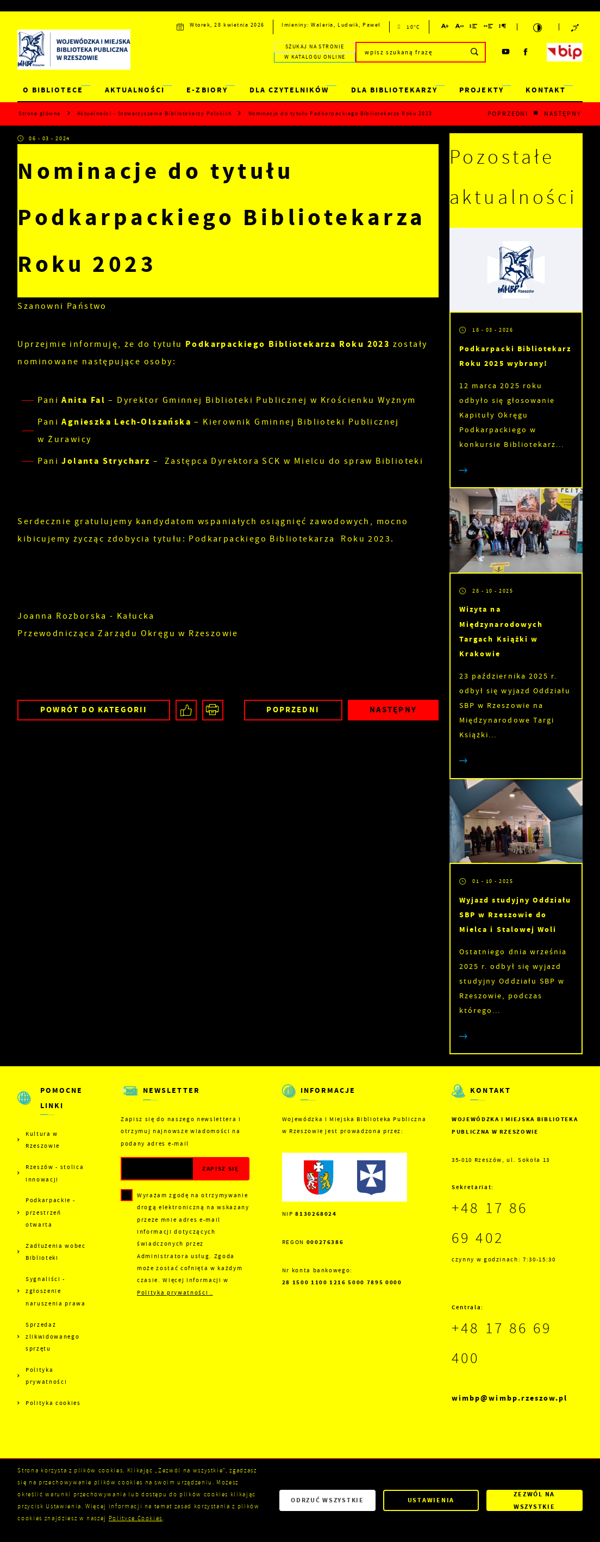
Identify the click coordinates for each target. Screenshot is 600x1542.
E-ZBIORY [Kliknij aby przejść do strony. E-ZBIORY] (206, 90)
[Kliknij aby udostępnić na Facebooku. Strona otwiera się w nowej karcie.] (186, 710)
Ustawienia (431, 1500)
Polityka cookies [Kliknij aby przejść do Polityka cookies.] (53, 1403)
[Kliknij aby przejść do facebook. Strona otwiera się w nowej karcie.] (526, 51)
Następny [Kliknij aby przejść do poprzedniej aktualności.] (563, 113)
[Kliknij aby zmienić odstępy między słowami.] (488, 28)
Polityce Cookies (135, 1518)
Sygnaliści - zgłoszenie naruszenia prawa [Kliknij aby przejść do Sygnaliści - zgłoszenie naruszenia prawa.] (56, 1291)
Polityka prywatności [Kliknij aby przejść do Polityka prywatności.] (46, 1375)
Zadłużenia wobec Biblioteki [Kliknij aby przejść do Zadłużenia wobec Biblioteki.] (56, 1251)
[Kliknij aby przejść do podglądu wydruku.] (212, 710)
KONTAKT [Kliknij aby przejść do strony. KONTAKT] (546, 90)
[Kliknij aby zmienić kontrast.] (538, 27)
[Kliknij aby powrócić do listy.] (536, 113)
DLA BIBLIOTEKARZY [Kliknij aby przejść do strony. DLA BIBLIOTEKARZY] (394, 90)
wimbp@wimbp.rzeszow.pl (509, 1398)
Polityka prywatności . (175, 1292)
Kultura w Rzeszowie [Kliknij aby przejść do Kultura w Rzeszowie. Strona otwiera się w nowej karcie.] (43, 1139)
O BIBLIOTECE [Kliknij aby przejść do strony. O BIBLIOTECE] (53, 90)
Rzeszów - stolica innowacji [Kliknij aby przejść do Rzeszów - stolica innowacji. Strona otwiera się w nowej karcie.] (55, 1173)
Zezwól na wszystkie (534, 1500)
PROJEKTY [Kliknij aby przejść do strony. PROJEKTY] (481, 90)
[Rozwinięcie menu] (52, 1105)
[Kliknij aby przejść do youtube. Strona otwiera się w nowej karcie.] (506, 51)
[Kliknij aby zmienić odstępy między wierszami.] (474, 28)
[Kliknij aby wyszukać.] (475, 52)
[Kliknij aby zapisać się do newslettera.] (221, 1168)
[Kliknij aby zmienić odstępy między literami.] (459, 28)
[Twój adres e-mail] (157, 1168)
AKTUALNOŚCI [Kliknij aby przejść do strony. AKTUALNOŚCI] (135, 90)
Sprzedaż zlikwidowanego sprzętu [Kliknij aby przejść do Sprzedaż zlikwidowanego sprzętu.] (52, 1337)
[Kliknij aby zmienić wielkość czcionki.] (446, 28)
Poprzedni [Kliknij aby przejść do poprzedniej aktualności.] (508, 113)
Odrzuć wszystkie (327, 1500)
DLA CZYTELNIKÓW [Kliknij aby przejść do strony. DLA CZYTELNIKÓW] (289, 90)
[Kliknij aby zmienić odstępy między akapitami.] (503, 28)
